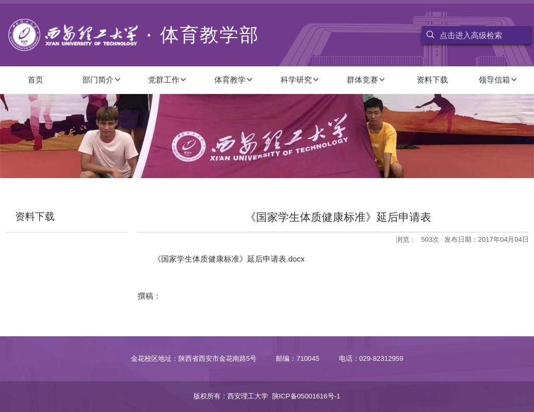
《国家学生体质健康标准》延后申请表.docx (229, 258)
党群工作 (167, 79)
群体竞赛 (366, 79)
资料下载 (432, 79)
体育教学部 (133, 35)
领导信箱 (498, 79)
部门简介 (102, 79)
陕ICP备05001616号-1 (306, 396)
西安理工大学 (247, 396)
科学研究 (300, 79)
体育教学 (233, 79)
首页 (35, 79)
